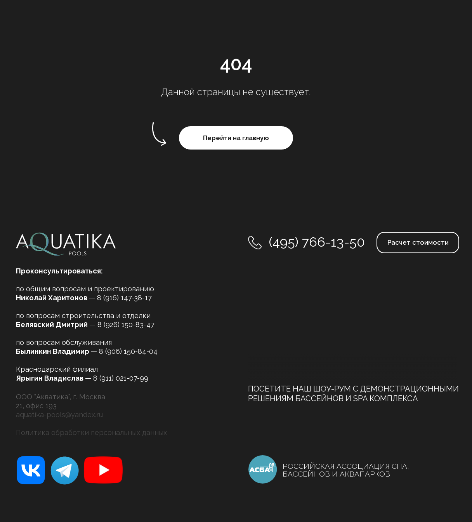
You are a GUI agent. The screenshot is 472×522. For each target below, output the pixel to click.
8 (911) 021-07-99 (120, 378)
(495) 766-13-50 (317, 242)
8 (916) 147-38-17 (124, 298)
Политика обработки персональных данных (91, 432)
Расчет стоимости (418, 242)
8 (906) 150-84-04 (128, 351)
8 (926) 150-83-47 (125, 324)
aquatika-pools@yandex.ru (59, 415)
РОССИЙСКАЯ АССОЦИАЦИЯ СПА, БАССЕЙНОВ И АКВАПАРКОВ (346, 470)
